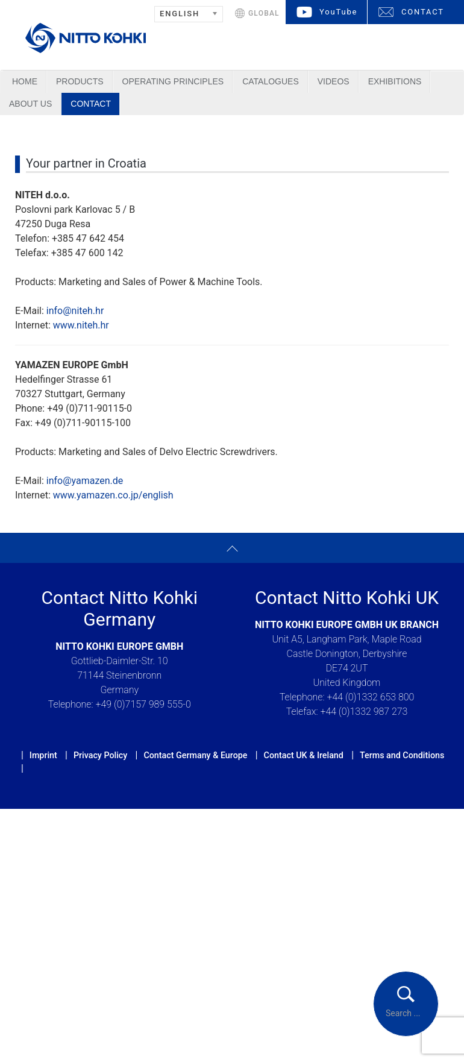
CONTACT (422, 11)
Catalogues (270, 81)
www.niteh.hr (81, 325)
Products (80, 81)
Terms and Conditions (402, 755)
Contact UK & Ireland (303, 755)
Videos (334, 81)
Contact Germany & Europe (195, 755)
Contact (91, 103)
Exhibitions (395, 81)
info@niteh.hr (75, 310)
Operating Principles (173, 81)
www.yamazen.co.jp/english (113, 495)
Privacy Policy (100, 755)
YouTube (338, 11)
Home (24, 81)
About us (30, 103)
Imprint (43, 755)
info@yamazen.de (85, 480)
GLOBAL (264, 13)
